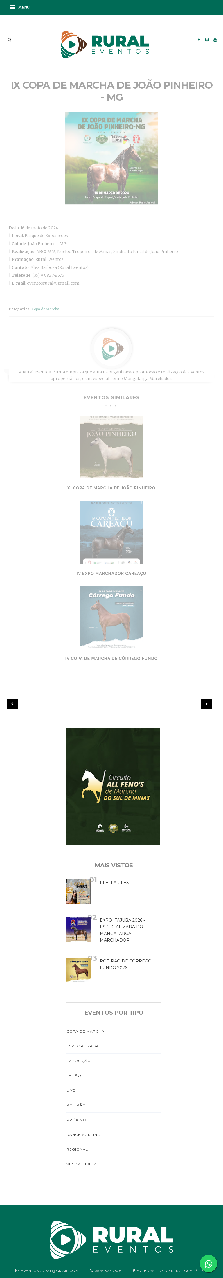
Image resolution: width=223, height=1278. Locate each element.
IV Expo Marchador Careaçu (112, 571)
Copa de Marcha (45, 307)
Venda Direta (81, 1164)
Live (70, 1090)
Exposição (78, 1061)
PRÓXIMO (76, 1120)
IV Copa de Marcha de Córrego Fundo (111, 656)
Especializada (82, 1046)
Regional (77, 1149)
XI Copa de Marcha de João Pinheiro (111, 486)
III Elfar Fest (115, 882)
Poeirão (76, 1105)
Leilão (73, 1075)
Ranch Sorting (83, 1134)
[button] (21, 7)
